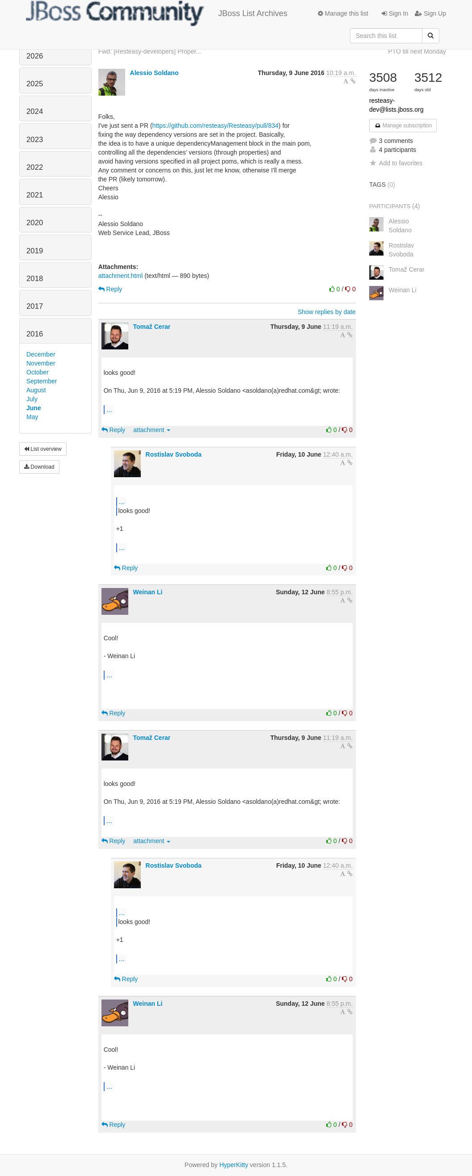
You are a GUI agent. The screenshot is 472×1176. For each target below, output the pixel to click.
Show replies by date (327, 311)
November (40, 363)
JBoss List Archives (156, 13)
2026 (34, 56)
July (32, 399)
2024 (34, 111)
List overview (43, 449)
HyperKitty (234, 1164)
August (36, 390)
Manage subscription (403, 125)
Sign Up (430, 13)
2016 (34, 334)
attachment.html (120, 275)
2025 (34, 84)
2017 (34, 306)
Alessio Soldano (154, 72)
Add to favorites (395, 163)
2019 (34, 251)
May (32, 416)
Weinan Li (148, 592)
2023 (34, 139)
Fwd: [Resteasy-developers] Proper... (149, 51)
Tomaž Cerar (152, 326)
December (40, 354)
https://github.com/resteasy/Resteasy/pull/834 (215, 125)
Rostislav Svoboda (174, 454)
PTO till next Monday (417, 51)
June (33, 408)
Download (39, 467)
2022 (34, 167)
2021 (34, 195)
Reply (110, 289)
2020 (34, 222)
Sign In (395, 13)
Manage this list (343, 13)
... (109, 409)
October (37, 372)
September (41, 381)
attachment (151, 429)
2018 (34, 278)
